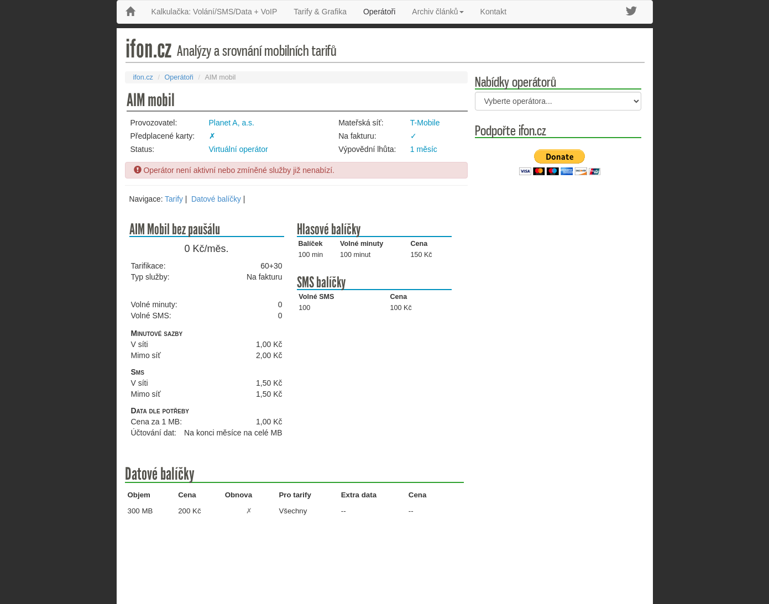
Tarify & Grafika (320, 11)
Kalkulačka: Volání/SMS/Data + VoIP (214, 11)
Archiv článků (437, 11)
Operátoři (379, 11)
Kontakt (493, 11)
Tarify (174, 199)
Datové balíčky (216, 199)
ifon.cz (143, 77)
